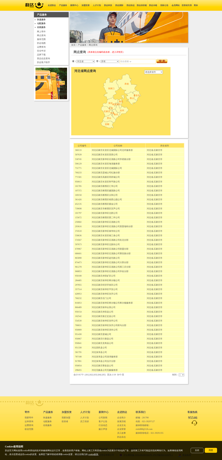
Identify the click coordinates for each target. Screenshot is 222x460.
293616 (78, 226)
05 (104, 375)
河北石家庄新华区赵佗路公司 (106, 258)
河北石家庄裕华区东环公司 (105, 321)
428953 (78, 294)
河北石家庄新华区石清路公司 (106, 222)
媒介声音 (103, 429)
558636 (78, 235)
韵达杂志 (121, 437)
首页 (73, 45)
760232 (78, 298)
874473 (78, 262)
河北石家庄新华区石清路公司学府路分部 (111, 159)
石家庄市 (158, 150)
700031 (78, 325)
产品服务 (63, 5)
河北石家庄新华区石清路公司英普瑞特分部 (112, 226)
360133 (78, 150)
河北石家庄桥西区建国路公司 (106, 190)
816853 (78, 303)
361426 (78, 199)
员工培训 (84, 421)
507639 (78, 154)
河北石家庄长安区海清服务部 (106, 164)
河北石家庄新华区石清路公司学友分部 (110, 271)
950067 (78, 339)
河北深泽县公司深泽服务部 (105, 357)
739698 (78, 208)
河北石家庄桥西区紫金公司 (105, 204)
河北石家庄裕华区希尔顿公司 (106, 280)
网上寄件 (41, 31)
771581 (78, 177)
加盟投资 (86, 5)
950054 (78, 365)
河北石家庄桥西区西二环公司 (106, 217)
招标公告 (164, 5)
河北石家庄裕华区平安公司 (105, 289)
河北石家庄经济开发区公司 (105, 285)
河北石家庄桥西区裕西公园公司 (107, 199)
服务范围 (41, 39)
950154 (78, 312)
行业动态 (103, 425)
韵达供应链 (142, 5)
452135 (78, 204)
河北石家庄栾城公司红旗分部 (106, 172)
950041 (78, 343)
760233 (78, 172)
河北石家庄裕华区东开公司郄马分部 (109, 325)
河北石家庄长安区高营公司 (105, 154)
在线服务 (47, 425)
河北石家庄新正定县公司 (103, 316)
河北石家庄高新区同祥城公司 (106, 177)
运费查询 (41, 47)
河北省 (150, 150)
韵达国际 (119, 5)
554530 (78, 321)
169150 (78, 195)
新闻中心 (74, 5)
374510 (78, 231)
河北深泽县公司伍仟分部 (103, 361)
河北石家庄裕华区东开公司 (105, 294)
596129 (78, 164)
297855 (78, 285)
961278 (78, 267)
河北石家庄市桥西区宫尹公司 (106, 208)
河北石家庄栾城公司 (101, 334)
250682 (78, 222)
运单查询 (29, 421)
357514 (78, 289)
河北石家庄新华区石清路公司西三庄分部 (111, 267)
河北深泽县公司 (99, 352)
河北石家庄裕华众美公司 (103, 307)
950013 (78, 182)
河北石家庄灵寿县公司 (102, 343)
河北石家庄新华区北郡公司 (105, 213)
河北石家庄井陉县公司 (102, 312)
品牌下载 (41, 55)
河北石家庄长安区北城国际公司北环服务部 (112, 150)
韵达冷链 (153, 5)
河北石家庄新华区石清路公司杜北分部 (110, 240)
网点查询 (41, 35)
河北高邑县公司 (99, 347)
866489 (78, 307)
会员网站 (176, 5)
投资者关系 (187, 5)
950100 (78, 276)
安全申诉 (41, 51)
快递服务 (47, 417)
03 (95, 375)
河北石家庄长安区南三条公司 (106, 235)
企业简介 (121, 417)
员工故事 (121, 433)
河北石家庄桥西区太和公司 (105, 195)
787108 (78, 357)
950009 (78, 330)
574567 (78, 240)
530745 (78, 159)
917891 (78, 361)
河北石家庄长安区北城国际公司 (107, 168)
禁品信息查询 (43, 58)
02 (91, 375)
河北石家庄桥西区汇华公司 (105, 186)
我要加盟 (66, 417)
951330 (78, 347)
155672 (78, 217)
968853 (78, 271)
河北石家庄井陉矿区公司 (103, 276)
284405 (78, 280)
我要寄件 (29, 417)
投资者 (65, 421)
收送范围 (29, 429)
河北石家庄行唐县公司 (102, 339)
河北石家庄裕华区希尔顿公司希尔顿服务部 (112, 303)
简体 (196, 5)
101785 (78, 186)
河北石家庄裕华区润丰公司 (105, 330)
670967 (78, 249)
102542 (78, 316)
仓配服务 (47, 421)
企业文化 (121, 425)
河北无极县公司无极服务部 (105, 370)
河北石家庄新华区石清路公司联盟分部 (110, 249)
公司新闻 (103, 417)
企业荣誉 (121, 429)
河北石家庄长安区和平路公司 (106, 182)
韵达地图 (41, 43)
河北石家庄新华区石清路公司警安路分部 (111, 253)
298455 (78, 370)
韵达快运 (131, 5)
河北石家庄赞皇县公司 (102, 365)
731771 (78, 168)
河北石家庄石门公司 (101, 298)
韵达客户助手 (43, 62)
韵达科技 (108, 5)
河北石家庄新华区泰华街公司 (106, 231)
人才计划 (97, 5)
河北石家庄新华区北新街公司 (106, 244)
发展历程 (121, 421)
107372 (78, 190)
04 (100, 375)
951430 (78, 334)
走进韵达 (52, 5)
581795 (78, 352)
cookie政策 (93, 454)
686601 (78, 253)
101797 (78, 213)
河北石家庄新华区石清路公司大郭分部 (110, 262)
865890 (78, 258)
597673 (78, 244)
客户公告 (103, 421)
